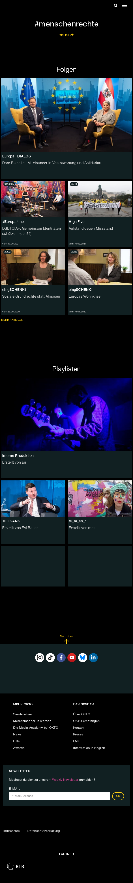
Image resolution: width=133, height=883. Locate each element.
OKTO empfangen (86, 721)
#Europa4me (13, 222)
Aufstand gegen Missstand (91, 229)
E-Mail (14, 788)
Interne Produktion (18, 455)
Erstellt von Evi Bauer (20, 528)
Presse (78, 734)
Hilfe (16, 741)
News (17, 734)
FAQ (76, 741)
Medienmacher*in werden (32, 721)
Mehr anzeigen (12, 319)
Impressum (11, 831)
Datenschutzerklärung (43, 831)
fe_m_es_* (77, 521)
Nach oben (66, 639)
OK (118, 796)
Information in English (89, 748)
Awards (18, 748)
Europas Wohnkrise (85, 297)
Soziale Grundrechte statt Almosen (31, 297)
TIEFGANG (11, 521)
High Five (76, 222)
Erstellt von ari (14, 462)
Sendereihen (22, 714)
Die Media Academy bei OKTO (35, 727)
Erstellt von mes (82, 528)
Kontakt (78, 727)
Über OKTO (81, 714)
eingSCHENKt (14, 290)
